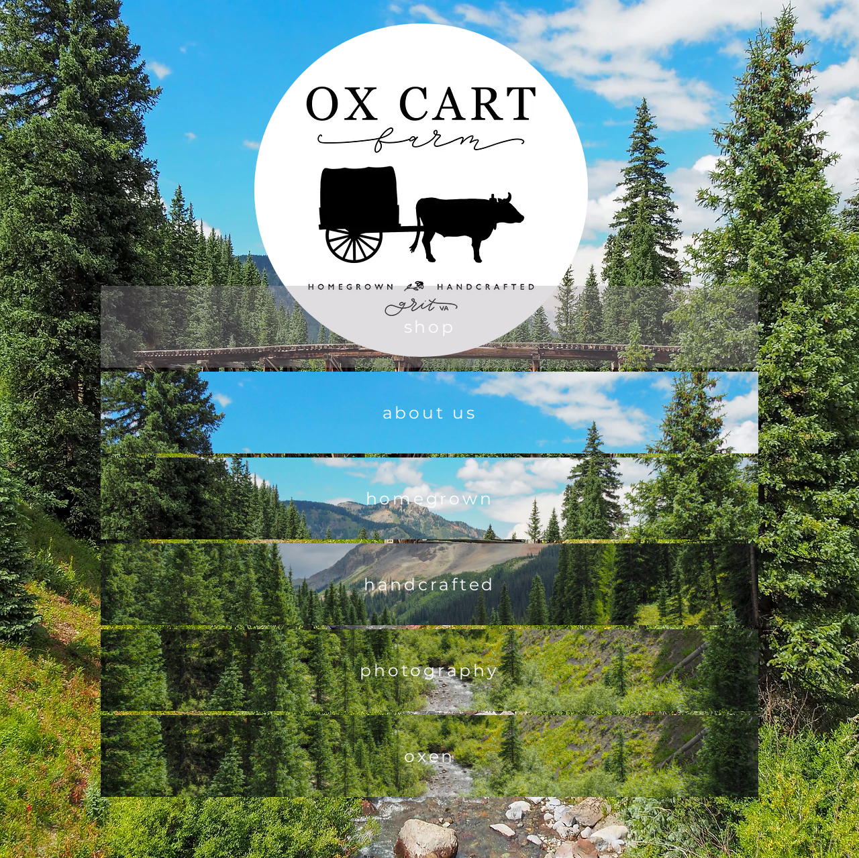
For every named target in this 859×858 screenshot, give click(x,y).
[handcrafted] (429, 584)
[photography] (429, 670)
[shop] (429, 327)
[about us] (429, 412)
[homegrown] (429, 498)
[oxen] (429, 756)
